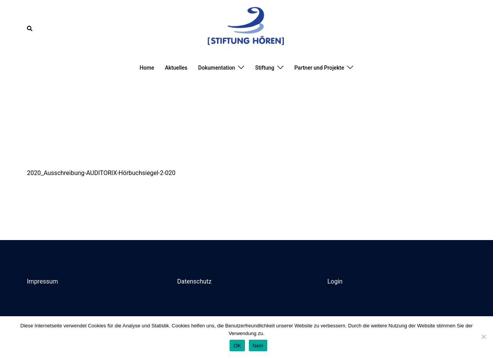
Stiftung (264, 68)
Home (147, 68)
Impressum (42, 281)
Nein (258, 346)
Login (334, 281)
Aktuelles (176, 68)
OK (237, 346)
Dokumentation (216, 68)
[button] (30, 28)
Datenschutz (194, 281)
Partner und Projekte (319, 68)
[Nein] (483, 336)
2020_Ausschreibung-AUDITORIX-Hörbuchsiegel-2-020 (101, 173)
